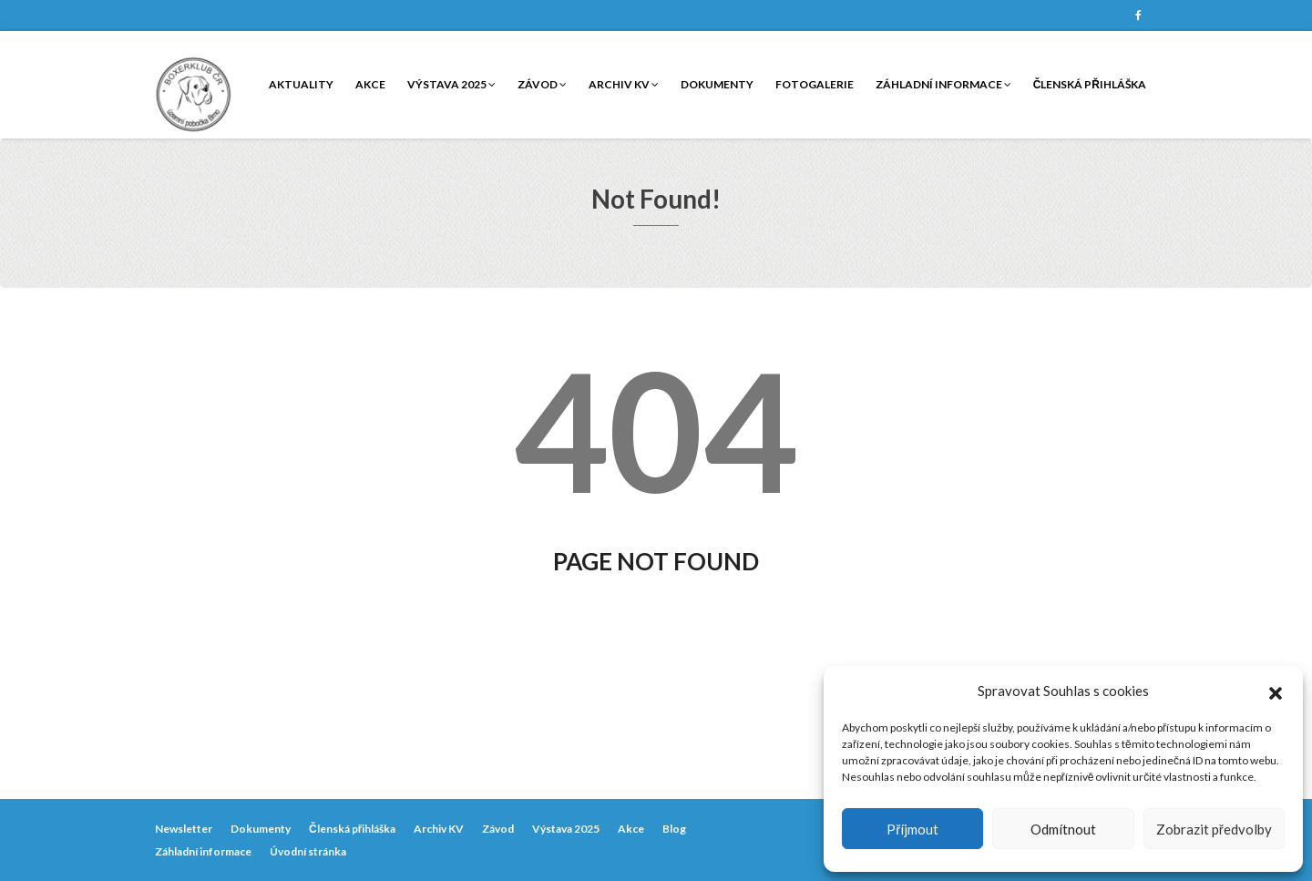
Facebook (1138, 15)
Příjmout (912, 829)
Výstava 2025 (451, 84)
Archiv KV (624, 84)
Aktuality (301, 84)
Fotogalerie (814, 84)
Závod (542, 84)
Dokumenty (717, 84)
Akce (370, 84)
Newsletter (183, 828)
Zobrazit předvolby (1214, 829)
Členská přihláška (1089, 84)
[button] (1275, 690)
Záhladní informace (943, 84)
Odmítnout (1063, 829)
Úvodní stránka (308, 851)
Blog (674, 828)
